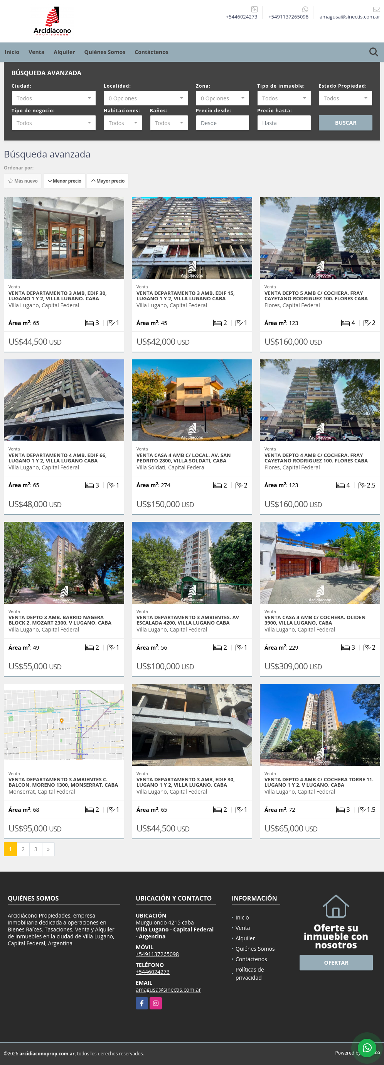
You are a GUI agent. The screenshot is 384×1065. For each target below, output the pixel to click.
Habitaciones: (122, 110)
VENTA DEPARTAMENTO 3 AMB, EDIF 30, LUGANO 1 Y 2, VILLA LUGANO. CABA (57, 295)
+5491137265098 (288, 16)
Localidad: (117, 86)
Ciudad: (22, 86)
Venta (36, 52)
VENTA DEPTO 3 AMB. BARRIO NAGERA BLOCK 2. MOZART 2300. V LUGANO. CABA (59, 620)
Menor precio (64, 181)
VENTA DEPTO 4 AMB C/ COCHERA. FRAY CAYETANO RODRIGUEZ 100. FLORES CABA (316, 457)
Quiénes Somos (105, 52)
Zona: (203, 86)
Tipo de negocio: (33, 110)
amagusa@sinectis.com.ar (168, 989)
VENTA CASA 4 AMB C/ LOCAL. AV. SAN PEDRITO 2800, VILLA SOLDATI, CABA (183, 457)
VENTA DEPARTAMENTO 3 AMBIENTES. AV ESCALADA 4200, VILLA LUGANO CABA (187, 620)
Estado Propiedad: (343, 86)
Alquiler (64, 52)
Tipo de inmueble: (281, 86)
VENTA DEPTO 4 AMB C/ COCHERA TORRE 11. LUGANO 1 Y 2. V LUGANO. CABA (319, 782)
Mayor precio (108, 181)
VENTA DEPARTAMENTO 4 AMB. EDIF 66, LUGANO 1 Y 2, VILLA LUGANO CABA (57, 457)
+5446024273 (242, 16)
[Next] (48, 849)
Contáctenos (151, 52)
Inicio (12, 52)
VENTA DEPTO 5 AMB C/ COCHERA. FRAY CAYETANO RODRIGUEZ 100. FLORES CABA (316, 295)
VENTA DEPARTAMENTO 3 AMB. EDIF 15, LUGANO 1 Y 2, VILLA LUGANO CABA (185, 295)
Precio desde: (213, 110)
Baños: (159, 110)
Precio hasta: (274, 110)
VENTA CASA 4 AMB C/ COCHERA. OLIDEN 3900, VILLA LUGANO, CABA (314, 620)
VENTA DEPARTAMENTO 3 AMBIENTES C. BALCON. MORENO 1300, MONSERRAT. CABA (63, 782)
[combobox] (54, 98)
